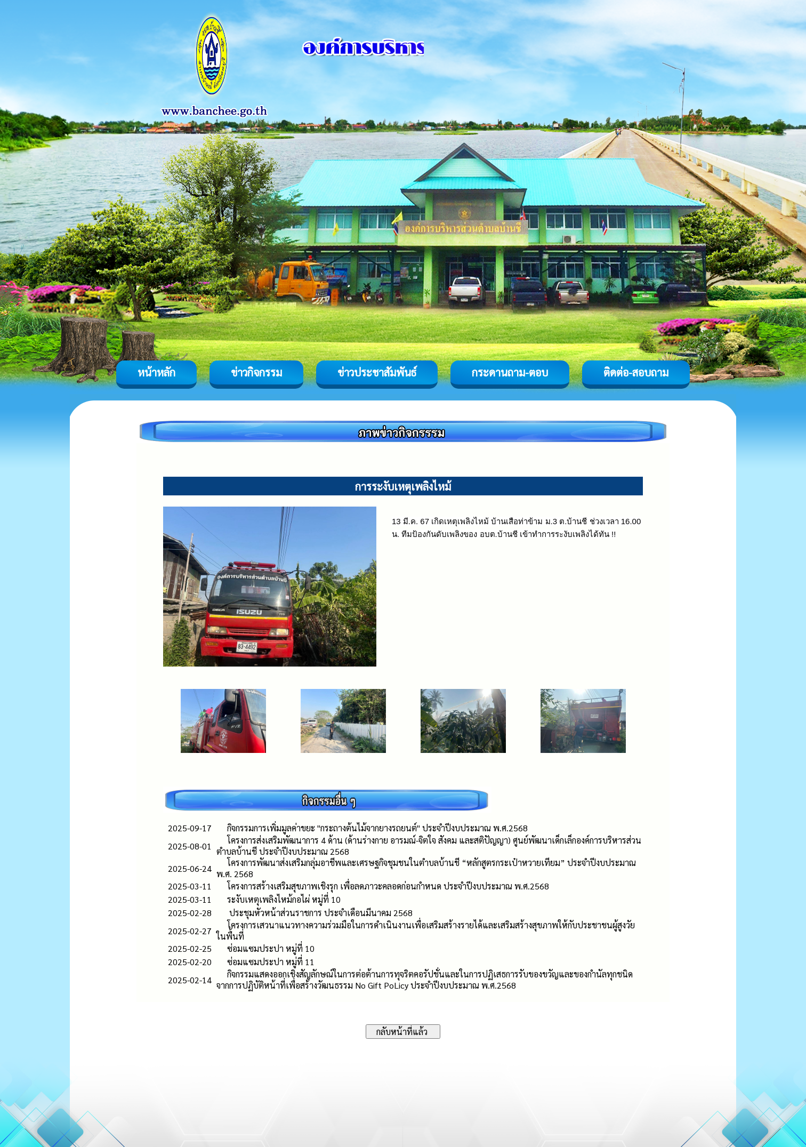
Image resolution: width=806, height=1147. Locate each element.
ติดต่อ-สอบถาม (635, 372)
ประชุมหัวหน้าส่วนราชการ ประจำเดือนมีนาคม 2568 (320, 912)
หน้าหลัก (156, 372)
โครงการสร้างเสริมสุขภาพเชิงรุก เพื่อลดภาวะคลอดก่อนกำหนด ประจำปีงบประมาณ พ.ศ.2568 (388, 886)
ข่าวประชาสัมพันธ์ (376, 372)
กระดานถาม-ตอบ (510, 372)
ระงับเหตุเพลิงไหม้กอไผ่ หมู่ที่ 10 (284, 899)
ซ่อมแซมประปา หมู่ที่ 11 (271, 961)
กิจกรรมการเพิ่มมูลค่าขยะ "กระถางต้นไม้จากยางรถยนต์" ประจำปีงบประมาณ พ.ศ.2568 (377, 827)
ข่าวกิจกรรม (256, 372)
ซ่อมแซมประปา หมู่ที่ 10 (271, 948)
